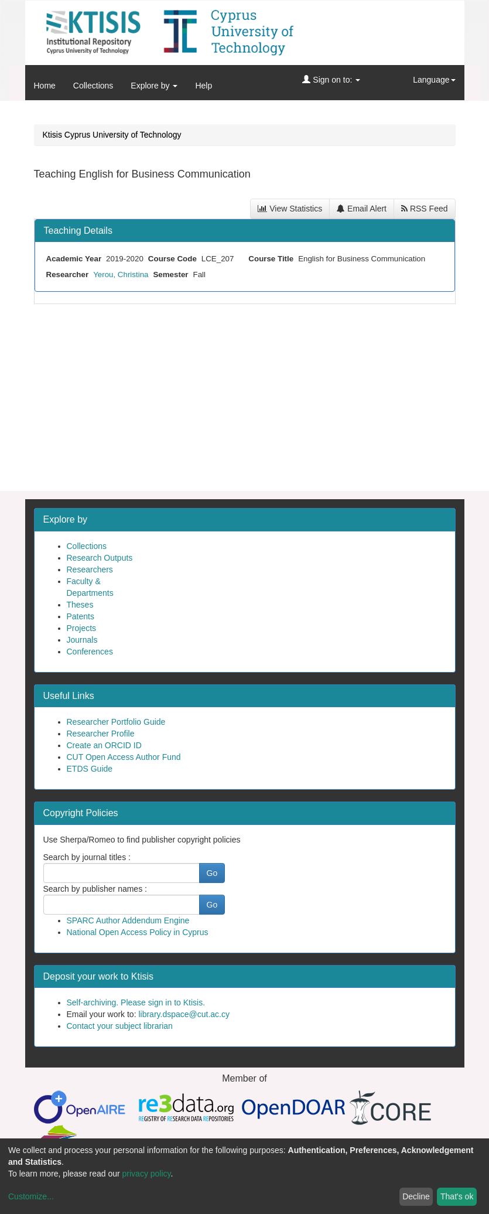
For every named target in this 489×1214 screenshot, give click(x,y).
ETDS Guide (90, 768)
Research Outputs (100, 557)
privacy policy (146, 1173)
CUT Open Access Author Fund (124, 757)
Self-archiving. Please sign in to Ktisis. (136, 1002)
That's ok (456, 1196)
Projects (82, 628)
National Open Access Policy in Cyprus (137, 932)
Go (212, 873)
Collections (93, 85)
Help (203, 85)
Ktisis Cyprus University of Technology (112, 134)
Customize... (31, 1196)
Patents (80, 616)
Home (45, 85)
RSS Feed (424, 208)
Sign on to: (331, 79)
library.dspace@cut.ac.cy (184, 1014)
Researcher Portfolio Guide (116, 722)
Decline (416, 1196)
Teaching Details (78, 231)
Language (434, 79)
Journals (82, 639)
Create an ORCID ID (104, 745)
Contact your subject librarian (120, 1026)
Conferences (90, 651)
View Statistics (290, 208)
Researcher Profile (101, 733)
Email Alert (362, 208)
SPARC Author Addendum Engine (128, 920)
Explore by (154, 85)
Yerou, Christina (120, 274)
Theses (80, 604)
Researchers (90, 569)
